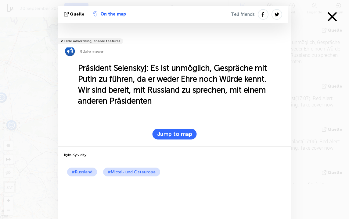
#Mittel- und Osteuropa (132, 172)
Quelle (74, 14)
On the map (109, 14)
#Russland (82, 172)
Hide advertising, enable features (92, 41)
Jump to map (174, 134)
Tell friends (243, 14)
